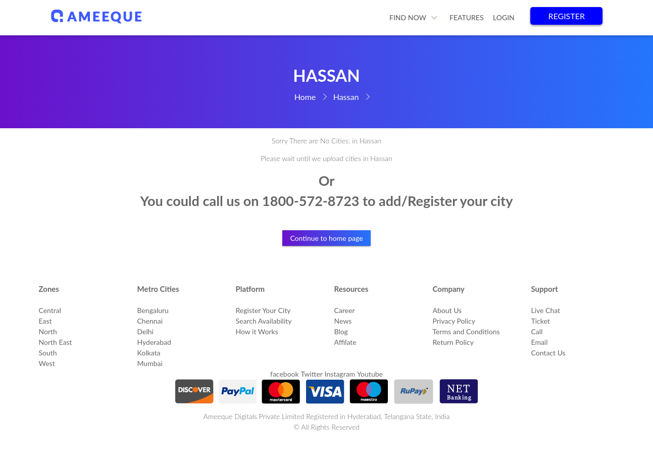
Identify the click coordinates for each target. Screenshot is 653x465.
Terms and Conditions (466, 331)
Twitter (311, 374)
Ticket (540, 321)
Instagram (340, 374)
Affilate (345, 342)
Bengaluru (153, 310)
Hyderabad (154, 342)
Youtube (370, 374)
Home (305, 96)
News (343, 321)
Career (344, 310)
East (45, 321)
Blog (341, 331)
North (48, 331)
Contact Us (548, 352)
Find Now (407, 17)
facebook (284, 374)
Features (466, 17)
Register (566, 16)
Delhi (145, 331)
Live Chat (546, 310)
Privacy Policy (454, 321)
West (47, 363)
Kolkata (149, 352)
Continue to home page (326, 238)
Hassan (346, 96)
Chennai (150, 321)
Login (504, 17)
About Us (447, 310)
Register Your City (263, 310)
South (48, 352)
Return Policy (453, 342)
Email (539, 342)
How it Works (257, 331)
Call (537, 331)
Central (50, 310)
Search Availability (264, 321)
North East (55, 342)
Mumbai (150, 363)
